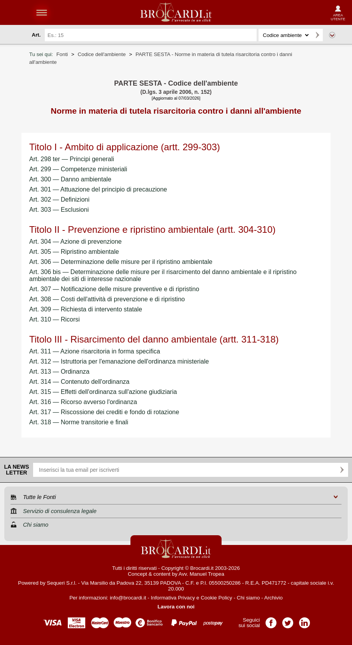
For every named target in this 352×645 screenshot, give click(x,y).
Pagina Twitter (287, 620)
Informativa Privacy (173, 598)
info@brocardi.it (128, 598)
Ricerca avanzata (332, 35)
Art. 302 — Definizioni (59, 199)
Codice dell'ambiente (102, 54)
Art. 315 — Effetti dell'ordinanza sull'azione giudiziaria (103, 391)
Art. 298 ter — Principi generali (71, 159)
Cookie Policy (216, 598)
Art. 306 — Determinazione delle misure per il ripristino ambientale (120, 261)
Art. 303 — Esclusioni (59, 209)
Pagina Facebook (271, 620)
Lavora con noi (176, 607)
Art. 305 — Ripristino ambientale (74, 251)
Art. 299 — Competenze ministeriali (78, 169)
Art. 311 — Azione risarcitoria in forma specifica (94, 351)
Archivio (273, 598)
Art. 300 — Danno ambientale (70, 179)
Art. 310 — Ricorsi (54, 319)
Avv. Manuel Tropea (201, 574)
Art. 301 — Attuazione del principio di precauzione (98, 189)
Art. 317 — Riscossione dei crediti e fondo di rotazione (104, 412)
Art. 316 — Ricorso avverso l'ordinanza (83, 402)
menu (41, 12)
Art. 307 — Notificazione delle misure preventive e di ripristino (114, 289)
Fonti (62, 54)
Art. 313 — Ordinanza (59, 371)
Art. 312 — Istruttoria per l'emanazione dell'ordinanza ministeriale (119, 361)
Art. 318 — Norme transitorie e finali (78, 422)
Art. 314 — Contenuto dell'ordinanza (79, 381)
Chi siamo (248, 598)
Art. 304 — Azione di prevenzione (75, 241)
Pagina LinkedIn (304, 620)
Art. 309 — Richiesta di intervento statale (85, 309)
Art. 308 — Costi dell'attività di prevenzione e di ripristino (107, 299)
